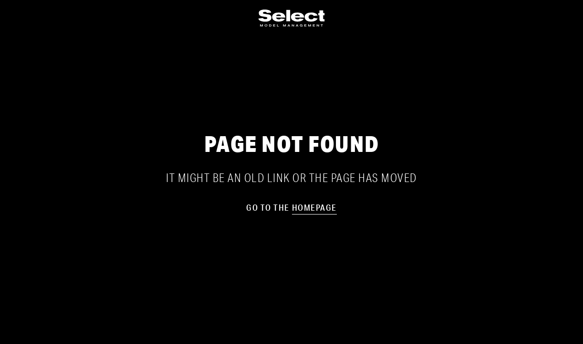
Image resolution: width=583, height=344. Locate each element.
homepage (314, 207)
